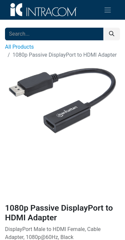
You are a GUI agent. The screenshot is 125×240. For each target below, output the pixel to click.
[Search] (111, 34)
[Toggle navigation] (108, 10)
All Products (19, 47)
